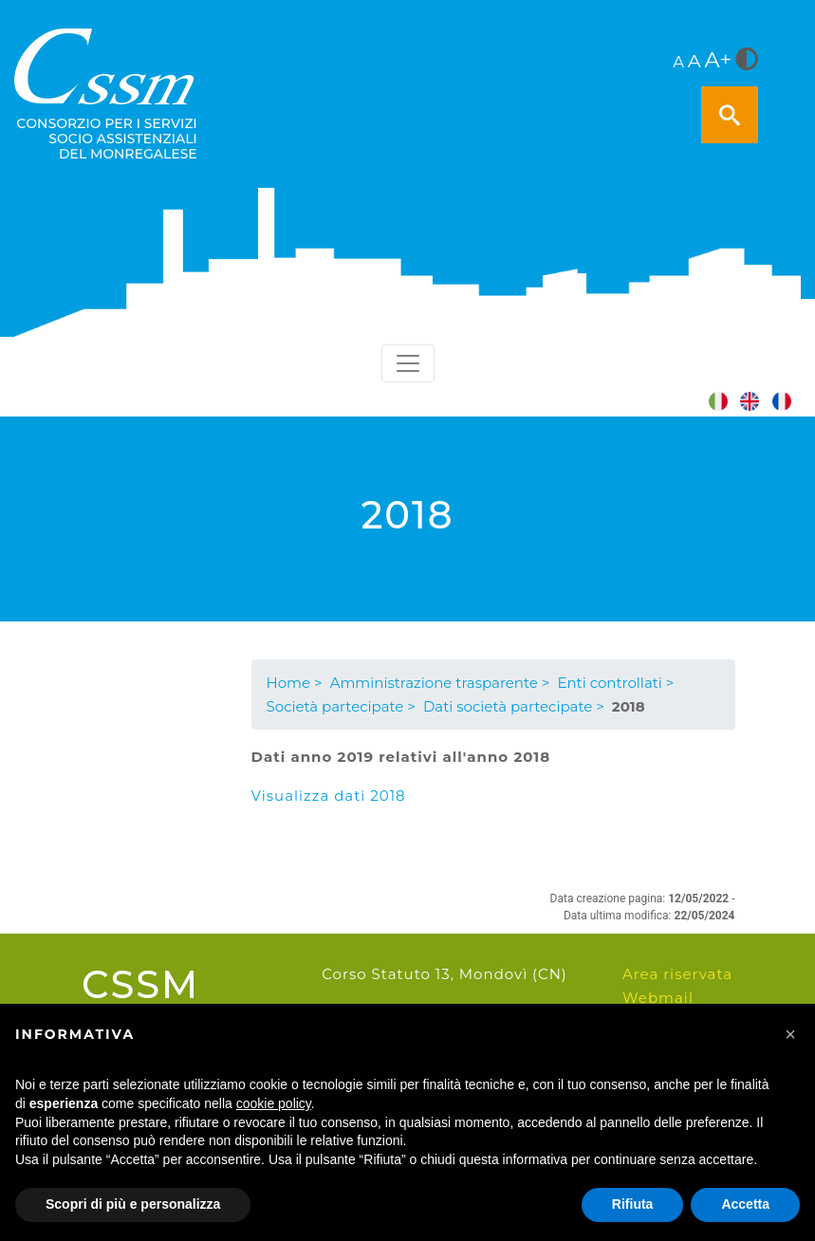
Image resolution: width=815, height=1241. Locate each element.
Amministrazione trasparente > (440, 683)
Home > (295, 683)
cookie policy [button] (273, 1103)
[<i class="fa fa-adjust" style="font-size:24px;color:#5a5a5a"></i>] (746, 60)
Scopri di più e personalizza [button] (133, 1204)
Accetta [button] (745, 1204)
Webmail (658, 998)
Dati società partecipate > (513, 706)
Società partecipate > (341, 706)
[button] (790, 1034)
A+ (718, 59)
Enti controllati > (615, 683)
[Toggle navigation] (408, 363)
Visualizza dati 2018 (328, 796)
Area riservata (677, 974)
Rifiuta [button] (633, 1204)
